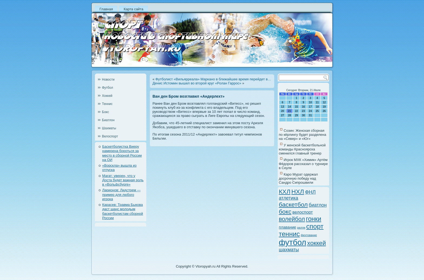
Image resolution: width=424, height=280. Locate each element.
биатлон (318, 205)
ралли (301, 227)
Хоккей (107, 96)
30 (303, 115)
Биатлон (108, 120)
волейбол (292, 219)
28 (289, 115)
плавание (287, 227)
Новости (108, 79)
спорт (315, 226)
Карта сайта (133, 9)
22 (296, 111)
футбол (292, 242)
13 (282, 106)
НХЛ (298, 191)
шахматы (289, 249)
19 (324, 106)
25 (317, 111)
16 (303, 106)
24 (310, 111)
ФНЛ (310, 192)
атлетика (288, 198)
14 (289, 106)
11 (317, 102)
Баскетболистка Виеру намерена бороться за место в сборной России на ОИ (122, 153)
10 (310, 102)
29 (296, 115)
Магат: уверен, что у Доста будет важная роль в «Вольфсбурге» (123, 180)
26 (324, 111)
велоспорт (302, 212)
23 (303, 111)
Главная (106, 9)
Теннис (107, 104)
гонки (313, 218)
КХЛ (284, 191)
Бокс (105, 112)
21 (289, 111)
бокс (285, 211)
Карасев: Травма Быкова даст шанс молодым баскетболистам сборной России (122, 211)
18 (317, 106)
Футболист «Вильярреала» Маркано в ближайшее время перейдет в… (213, 79)
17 (310, 106)
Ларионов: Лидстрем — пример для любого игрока (121, 194)
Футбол (107, 88)
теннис (289, 234)
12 (324, 102)
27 (282, 115)
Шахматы (109, 128)
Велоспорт (110, 136)
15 (296, 106)
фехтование (309, 235)
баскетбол (293, 204)
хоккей (316, 242)
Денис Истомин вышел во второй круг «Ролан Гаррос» (197, 83)
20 (282, 111)
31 (310, 115)
